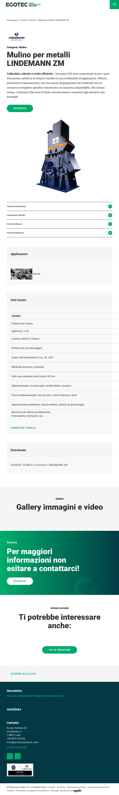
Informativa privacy (76, 787)
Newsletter (14, 691)
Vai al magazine (59, 649)
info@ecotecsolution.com (22, 742)
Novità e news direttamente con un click (35, 696)
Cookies (61, 787)
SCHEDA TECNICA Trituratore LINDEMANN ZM (39, 465)
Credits (52, 787)
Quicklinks (14, 709)
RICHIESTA (19, 581)
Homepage (12, 20)
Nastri (33, 20)
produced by (70, 790)
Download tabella (25, 427)
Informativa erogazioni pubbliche (32, 790)
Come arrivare (17, 747)
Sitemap (55, 790)
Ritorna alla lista (21, 673)
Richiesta (19, 108)
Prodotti (24, 20)
